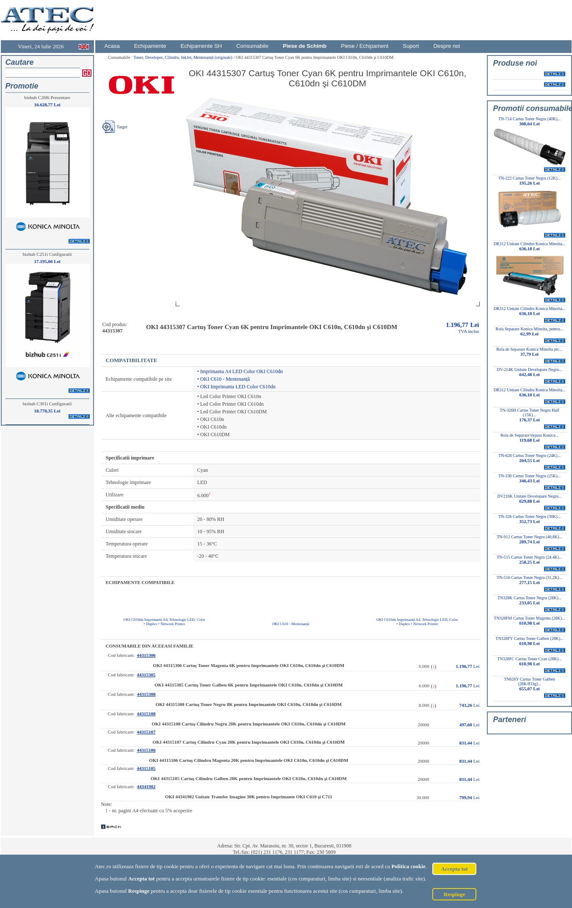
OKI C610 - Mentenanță (225, 379)
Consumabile (252, 46)
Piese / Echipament (364, 46)
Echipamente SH (201, 46)
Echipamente (150, 46)
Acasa (112, 46)
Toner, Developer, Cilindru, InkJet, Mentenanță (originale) (183, 57)
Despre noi (447, 46)
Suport (411, 46)
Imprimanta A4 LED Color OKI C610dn (241, 371)
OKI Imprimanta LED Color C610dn (238, 387)
